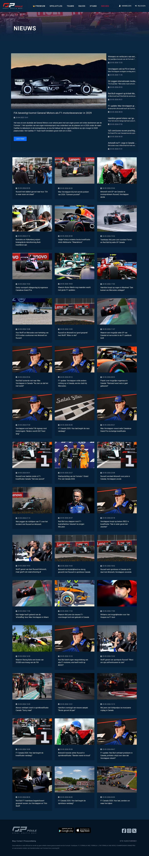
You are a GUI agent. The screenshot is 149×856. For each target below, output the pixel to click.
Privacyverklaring (30, 841)
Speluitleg (56, 6)
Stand (93, 6)
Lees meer (20, 139)
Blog (13, 841)
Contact (20, 841)
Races (82, 6)
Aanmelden (125, 6)
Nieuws (105, 6)
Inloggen (140, 6)
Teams (70, 6)
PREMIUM (39, 6)
